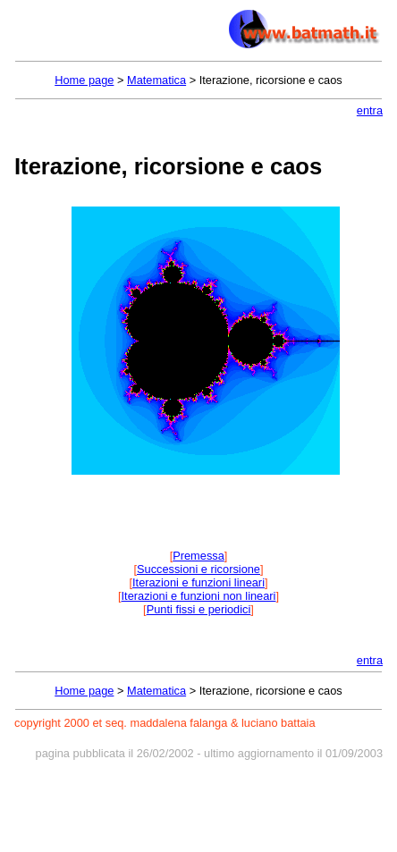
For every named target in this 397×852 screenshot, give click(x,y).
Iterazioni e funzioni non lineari (199, 596)
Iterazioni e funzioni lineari (198, 582)
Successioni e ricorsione (198, 569)
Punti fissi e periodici (199, 609)
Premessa (198, 555)
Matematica (156, 80)
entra (370, 110)
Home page (84, 80)
